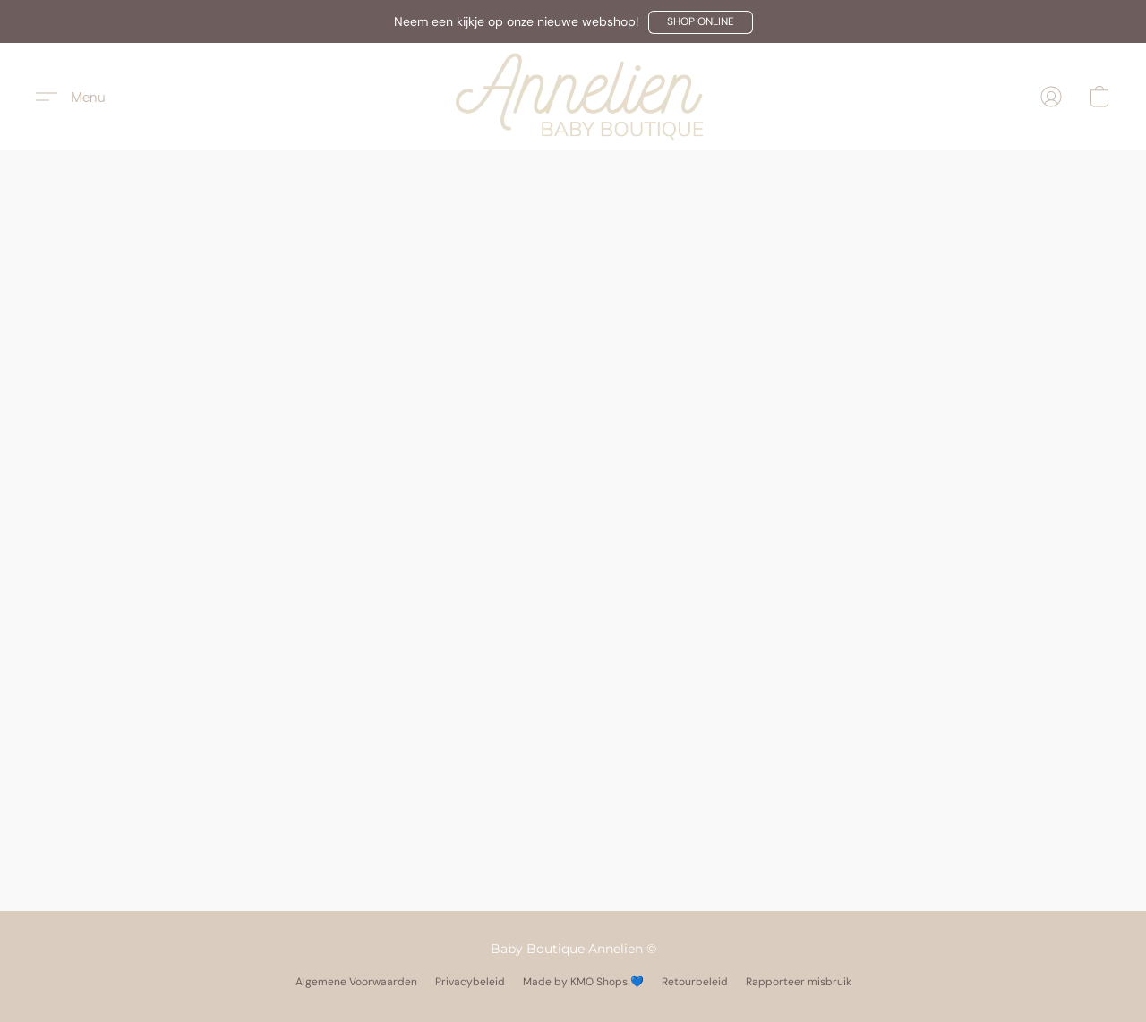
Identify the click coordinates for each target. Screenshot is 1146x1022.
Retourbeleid (695, 982)
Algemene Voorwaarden (356, 982)
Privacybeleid (470, 982)
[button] (700, 22)
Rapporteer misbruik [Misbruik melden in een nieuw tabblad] (798, 982)
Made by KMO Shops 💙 (583, 982)
